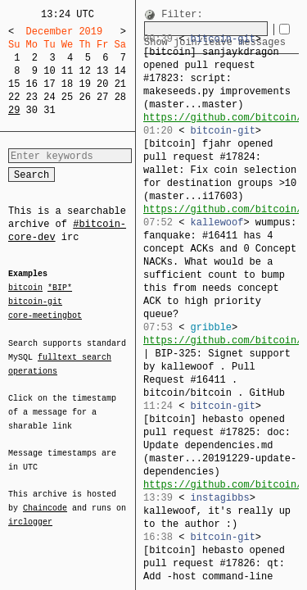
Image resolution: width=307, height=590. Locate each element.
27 (102, 97)
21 (120, 84)
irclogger (30, 511)
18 (67, 84)
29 (14, 110)
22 (14, 97)
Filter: (181, 15)
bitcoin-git (35, 301)
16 (32, 84)
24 (49, 97)
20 (102, 84)
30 (32, 110)
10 (49, 71)
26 (84, 97)
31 (49, 110)
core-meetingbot (45, 314)
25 (67, 97)
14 (120, 71)
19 (84, 84)
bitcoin (25, 288)
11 (67, 71)
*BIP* (59, 288)
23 (32, 97)
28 (120, 97)
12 (84, 71)
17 (49, 84)
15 (14, 84)
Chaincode (45, 498)
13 (102, 71)
